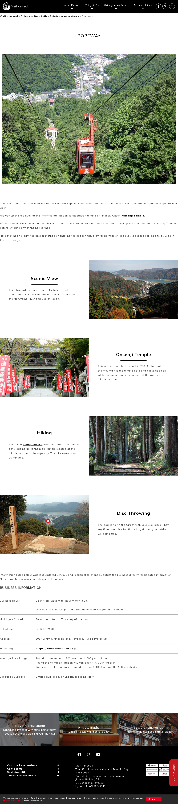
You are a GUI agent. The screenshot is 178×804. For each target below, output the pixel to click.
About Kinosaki (72, 5)
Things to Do (92, 5)
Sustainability (17, 772)
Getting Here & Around (116, 5)
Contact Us (15, 768)
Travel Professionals (21, 775)
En (172, 6)
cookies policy (11, 800)
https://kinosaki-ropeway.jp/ (57, 648)
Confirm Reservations (22, 765)
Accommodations (143, 5)
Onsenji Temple (133, 215)
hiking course (32, 444)
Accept (153, 799)
